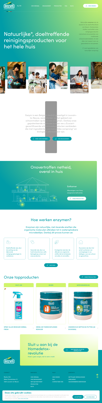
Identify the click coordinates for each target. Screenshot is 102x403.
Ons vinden (91, 6)
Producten (58, 6)
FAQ (66, 6)
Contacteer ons (57, 382)
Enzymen (51, 265)
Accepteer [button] (78, 397)
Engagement (46, 6)
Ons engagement (62, 139)
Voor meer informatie (23, 398)
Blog (72, 6)
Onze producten (77, 198)
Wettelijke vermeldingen (76, 377)
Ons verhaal (35, 6)
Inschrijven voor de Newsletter (75, 349)
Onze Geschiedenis (40, 139)
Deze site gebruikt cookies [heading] (18, 392)
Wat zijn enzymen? (36, 382)
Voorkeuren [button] (90, 397)
